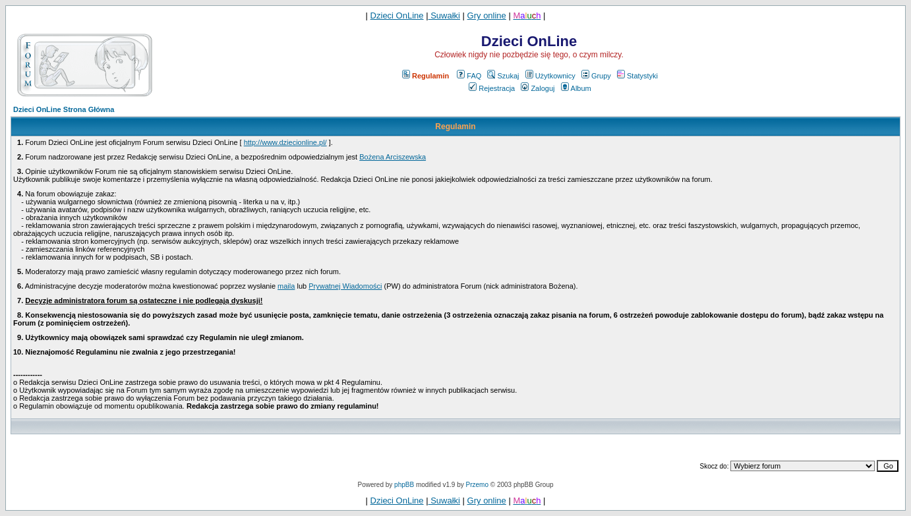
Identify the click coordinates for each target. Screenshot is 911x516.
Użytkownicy (550, 76)
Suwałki (444, 15)
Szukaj (503, 76)
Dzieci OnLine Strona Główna (63, 109)
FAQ (469, 76)
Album (576, 88)
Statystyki (637, 76)
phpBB (404, 484)
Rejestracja (492, 88)
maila (286, 286)
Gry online (486, 15)
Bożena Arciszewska (392, 157)
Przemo (477, 484)
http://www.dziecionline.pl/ (285, 142)
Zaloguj (537, 88)
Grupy (596, 76)
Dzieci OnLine (397, 15)
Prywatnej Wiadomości (345, 286)
